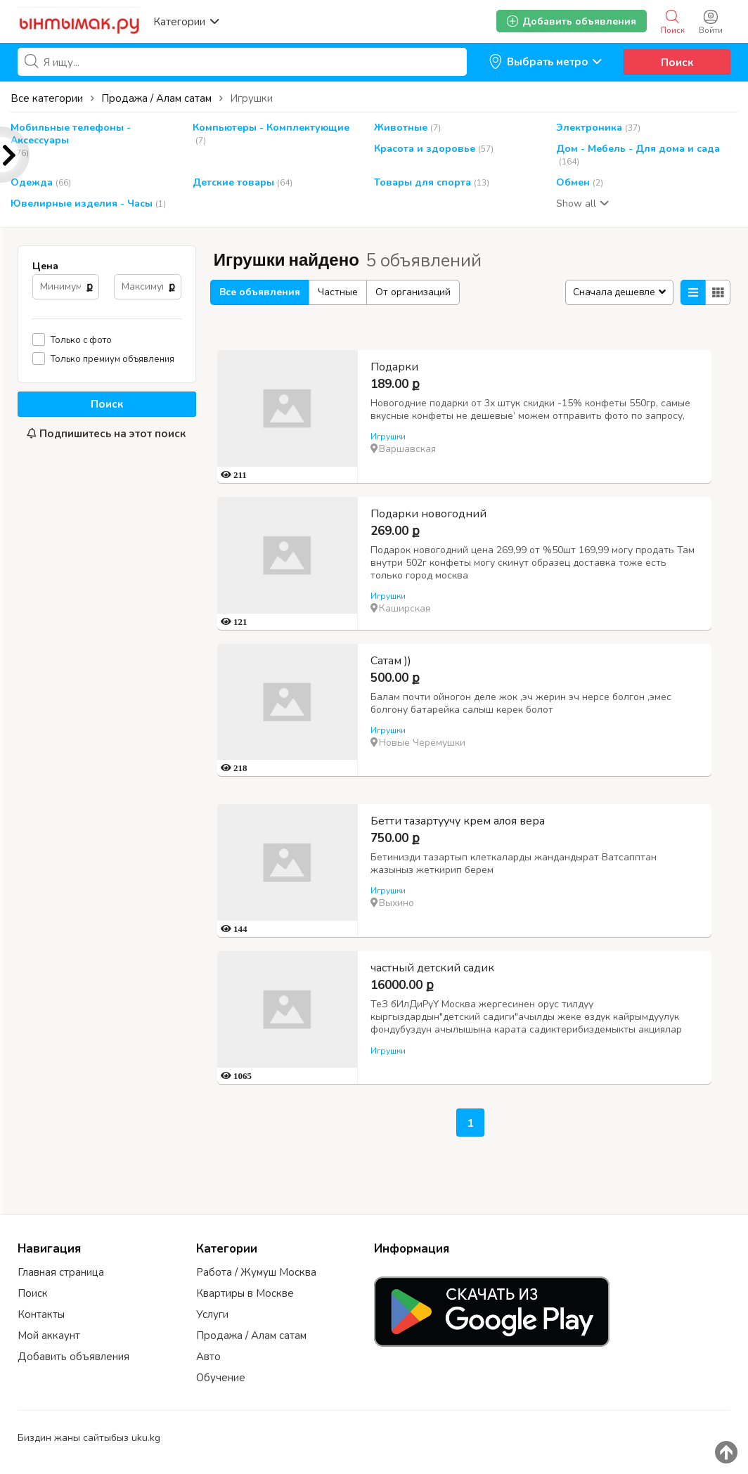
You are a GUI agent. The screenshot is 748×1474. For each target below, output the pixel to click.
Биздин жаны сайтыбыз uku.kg (89, 1437)
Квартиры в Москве (245, 1293)
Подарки (394, 367)
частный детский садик (432, 968)
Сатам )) (390, 660)
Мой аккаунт (49, 1335)
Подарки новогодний (428, 514)
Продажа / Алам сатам (251, 1335)
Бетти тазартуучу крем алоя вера (457, 821)
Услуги (212, 1314)
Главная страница (61, 1272)
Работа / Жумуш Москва (256, 1272)
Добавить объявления (73, 1356)
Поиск (677, 63)
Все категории (47, 98)
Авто (208, 1356)
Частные (338, 292)
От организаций (413, 292)
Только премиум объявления (112, 359)
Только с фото (81, 340)
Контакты (41, 1314)
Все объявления (259, 292)
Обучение (220, 1377)
